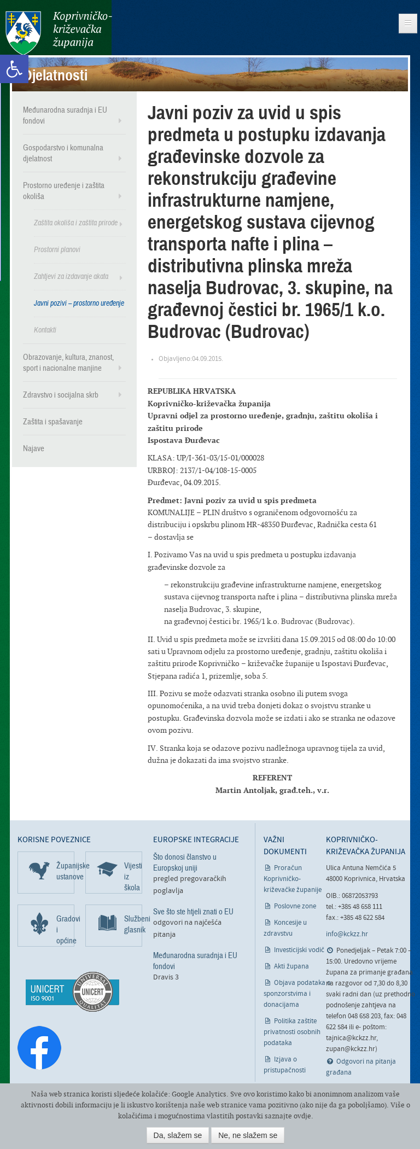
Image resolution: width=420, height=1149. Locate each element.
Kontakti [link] (45, 330)
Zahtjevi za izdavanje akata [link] (71, 276)
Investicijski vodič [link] (299, 950)
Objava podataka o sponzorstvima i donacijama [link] (297, 993)
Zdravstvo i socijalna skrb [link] (60, 394)
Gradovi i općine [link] (65, 929)
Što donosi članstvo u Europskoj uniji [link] (185, 862)
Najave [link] (33, 448)
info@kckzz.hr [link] (347, 934)
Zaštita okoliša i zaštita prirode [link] (76, 223)
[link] (14, 69)
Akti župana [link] (291, 966)
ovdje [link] (302, 1116)
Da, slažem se (178, 1135)
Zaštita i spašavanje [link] (53, 421)
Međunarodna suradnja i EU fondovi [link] (65, 115)
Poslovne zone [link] (295, 906)
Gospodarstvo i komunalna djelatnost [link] (63, 153)
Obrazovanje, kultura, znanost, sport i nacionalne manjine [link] (68, 363)
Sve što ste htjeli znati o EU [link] (193, 911)
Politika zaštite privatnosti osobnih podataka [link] (292, 1032)
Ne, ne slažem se (247, 1135)
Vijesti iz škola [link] (133, 876)
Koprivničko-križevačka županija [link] (58, 33)
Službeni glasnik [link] (133, 924)
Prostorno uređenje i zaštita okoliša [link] (63, 191)
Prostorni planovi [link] (57, 249)
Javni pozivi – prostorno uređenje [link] (79, 303)
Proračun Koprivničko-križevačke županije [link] (293, 879)
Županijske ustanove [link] (65, 871)
